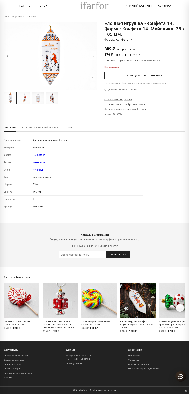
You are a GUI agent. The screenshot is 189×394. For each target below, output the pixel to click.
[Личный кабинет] (138, 6)
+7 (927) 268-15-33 (85, 355)
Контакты (9, 377)
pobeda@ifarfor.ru (74, 363)
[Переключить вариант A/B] (185, 390)
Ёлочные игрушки (13, 16)
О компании (134, 355)
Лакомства (30, 16)
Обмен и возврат (12, 368)
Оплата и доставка (13, 364)
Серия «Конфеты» (17, 277)
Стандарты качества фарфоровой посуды (125, 109)
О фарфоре (133, 360)
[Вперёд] (180, 308)
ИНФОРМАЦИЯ (40, 127)
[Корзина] (163, 6)
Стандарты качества (138, 364)
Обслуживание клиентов (16, 355)
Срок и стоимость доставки (118, 99)
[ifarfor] (94, 5)
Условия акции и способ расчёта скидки (124, 104)
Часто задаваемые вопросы (18, 373)
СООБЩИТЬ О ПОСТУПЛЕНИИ (144, 75)
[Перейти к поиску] (42, 6)
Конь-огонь (39, 162)
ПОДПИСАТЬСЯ (118, 255)
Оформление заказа (14, 360)
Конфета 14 (39, 155)
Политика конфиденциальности (144, 368)
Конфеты (38, 169)
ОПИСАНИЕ (10, 127)
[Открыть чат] (180, 376)
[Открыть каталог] (25, 6)
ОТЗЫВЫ (70, 127)
